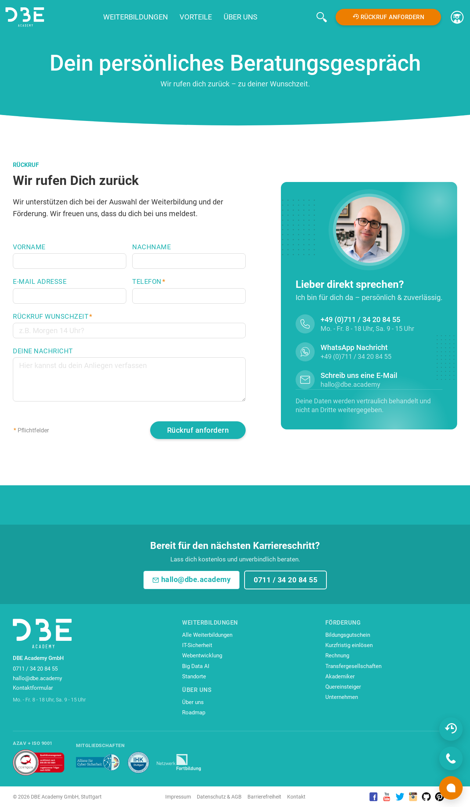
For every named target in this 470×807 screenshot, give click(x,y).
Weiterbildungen (135, 17)
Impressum (178, 797)
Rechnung (337, 655)
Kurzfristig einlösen (349, 645)
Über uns (240, 17)
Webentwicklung (202, 655)
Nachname (151, 247)
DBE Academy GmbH (55, 797)
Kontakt (296, 797)
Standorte (194, 676)
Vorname (29, 247)
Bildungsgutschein (347, 635)
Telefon (148, 281)
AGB (236, 797)
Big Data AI (195, 666)
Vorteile (196, 17)
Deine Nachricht (43, 351)
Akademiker (340, 676)
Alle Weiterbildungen (207, 635)
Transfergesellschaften (353, 666)
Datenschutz (211, 797)
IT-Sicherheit (197, 645)
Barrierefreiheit (264, 797)
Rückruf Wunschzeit (53, 316)
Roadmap (193, 712)
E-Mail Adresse (39, 281)
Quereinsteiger (343, 686)
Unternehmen (341, 697)
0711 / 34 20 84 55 (285, 579)
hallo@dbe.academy (191, 579)
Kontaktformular (33, 688)
